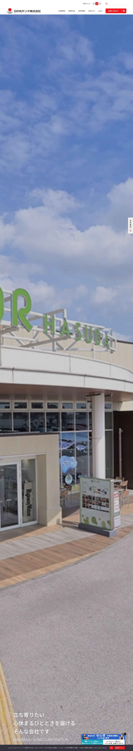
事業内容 (71, 11)
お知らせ (91, 11)
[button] (3, 375)
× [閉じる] (125, 734)
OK (111, 748)
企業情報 (61, 11)
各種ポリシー (119, 748)
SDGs (100, 11)
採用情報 (81, 11)
